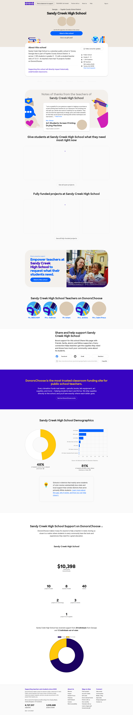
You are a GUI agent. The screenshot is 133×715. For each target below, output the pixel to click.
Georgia (54, 9)
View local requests (89, 68)
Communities (99, 693)
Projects (59, 81)
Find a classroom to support (45, 3)
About (39, 81)
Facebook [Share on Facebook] (61, 356)
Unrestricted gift (86, 708)
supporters (34, 706)
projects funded (55, 706)
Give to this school (66, 33)
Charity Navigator (29, 701)
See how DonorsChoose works (66, 398)
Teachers (69, 81)
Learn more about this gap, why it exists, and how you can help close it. (69, 492)
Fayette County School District (70, 9)
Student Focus (71, 695)
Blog (102, 695)
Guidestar (39, 701)
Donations (92, 81)
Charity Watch (53, 700)
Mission (70, 691)
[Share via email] (81, 356)
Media (97, 695)
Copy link (104, 361)
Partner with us (75, 3)
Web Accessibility (72, 704)
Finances (70, 697)
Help (91, 3)
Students (80, 81)
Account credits (86, 693)
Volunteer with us (86, 704)
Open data (99, 697)
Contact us (99, 702)
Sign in (106, 3)
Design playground (101, 699)
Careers (70, 702)
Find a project (85, 691)
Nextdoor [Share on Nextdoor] (97, 356)
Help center (99, 691)
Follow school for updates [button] (92, 49)
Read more (58, 116)
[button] (82, 361)
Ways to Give (86, 689)
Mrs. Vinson (50, 121)
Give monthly (85, 702)
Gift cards (84, 695)
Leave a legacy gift (87, 706)
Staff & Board (71, 699)
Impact (48, 81)
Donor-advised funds (87, 697)
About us (84, 3)
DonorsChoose (29, 3)
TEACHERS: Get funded (62, 3)
